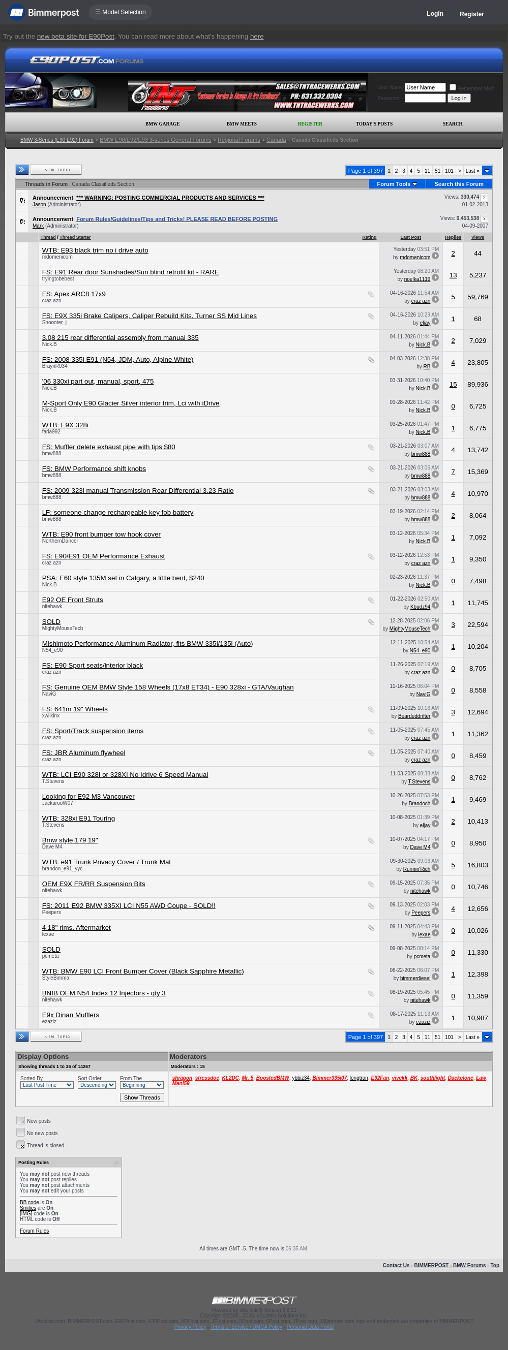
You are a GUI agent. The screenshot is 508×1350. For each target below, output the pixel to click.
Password (388, 98)
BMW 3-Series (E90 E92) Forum (57, 140)
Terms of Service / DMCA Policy (246, 1327)
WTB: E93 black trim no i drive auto (95, 250)
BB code (29, 1202)
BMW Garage (162, 124)
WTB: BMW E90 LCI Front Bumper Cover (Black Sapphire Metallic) (143, 971)
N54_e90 (52, 650)
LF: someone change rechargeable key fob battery (118, 512)
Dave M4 (52, 847)
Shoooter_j (54, 322)
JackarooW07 (57, 803)
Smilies (28, 1208)
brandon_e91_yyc (62, 868)
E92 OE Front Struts (72, 600)
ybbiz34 (300, 1078)
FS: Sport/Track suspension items (93, 731)
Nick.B (49, 344)
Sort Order (90, 1078)
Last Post (411, 237)
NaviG (49, 694)
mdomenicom (57, 257)
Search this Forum (459, 184)
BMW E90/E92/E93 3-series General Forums (155, 140)
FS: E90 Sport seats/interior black (92, 665)
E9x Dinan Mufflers (70, 1015)
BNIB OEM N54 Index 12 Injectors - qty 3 (104, 993)
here (257, 36)
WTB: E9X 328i (65, 425)
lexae (48, 934)
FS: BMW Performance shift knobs (94, 469)
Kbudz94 (420, 607)
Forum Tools (394, 184)
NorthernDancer (60, 541)
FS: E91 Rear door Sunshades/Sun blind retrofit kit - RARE (130, 272)
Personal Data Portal (310, 1327)
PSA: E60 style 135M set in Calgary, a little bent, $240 (123, 578)
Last (473, 171)
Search (453, 124)
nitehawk (52, 606)
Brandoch (420, 803)
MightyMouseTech (62, 628)
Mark (38, 226)
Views (477, 237)
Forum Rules (34, 1231)
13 (453, 275)
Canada (276, 140)
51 (437, 171)
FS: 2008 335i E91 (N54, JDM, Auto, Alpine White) (118, 359)
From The (131, 1078)
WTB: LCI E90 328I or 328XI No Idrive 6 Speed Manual (125, 774)
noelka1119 (417, 279)
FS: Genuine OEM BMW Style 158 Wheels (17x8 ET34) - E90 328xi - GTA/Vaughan (168, 687)
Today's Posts (374, 124)
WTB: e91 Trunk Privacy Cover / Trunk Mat (106, 862)
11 (427, 171)
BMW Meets (242, 124)
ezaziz (49, 1021)
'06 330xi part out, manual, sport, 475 (98, 381)
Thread (48, 237)
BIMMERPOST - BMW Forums (450, 1265)
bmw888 (52, 453)
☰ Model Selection (120, 12)
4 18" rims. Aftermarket (76, 927)
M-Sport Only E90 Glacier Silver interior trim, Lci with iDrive (131, 403)
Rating (370, 237)
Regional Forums (239, 140)
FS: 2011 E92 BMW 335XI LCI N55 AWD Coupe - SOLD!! (129, 905)
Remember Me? (472, 88)
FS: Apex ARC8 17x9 (74, 294)
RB (427, 366)
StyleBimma (55, 978)
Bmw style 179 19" (70, 840)
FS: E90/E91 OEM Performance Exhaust (103, 556)
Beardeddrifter (414, 716)
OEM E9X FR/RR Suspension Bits (93, 884)
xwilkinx (50, 715)
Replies (453, 237)
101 (449, 171)
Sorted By (31, 1078)
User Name (390, 87)
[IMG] (26, 1213)
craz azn (52, 300)
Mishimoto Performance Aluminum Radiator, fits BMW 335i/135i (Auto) (147, 643)
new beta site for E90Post (75, 36)
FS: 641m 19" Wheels (75, 709)
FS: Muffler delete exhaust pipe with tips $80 (108, 447)
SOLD (51, 621)
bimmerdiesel (415, 978)
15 (453, 384)
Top (494, 1265)
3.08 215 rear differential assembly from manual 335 (120, 337)
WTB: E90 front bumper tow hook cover (101, 534)
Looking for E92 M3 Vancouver (88, 796)
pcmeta (50, 956)
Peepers (51, 912)
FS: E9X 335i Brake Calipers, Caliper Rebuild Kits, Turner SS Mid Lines (149, 316)
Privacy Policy (190, 1327)
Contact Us (396, 1265)
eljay (425, 323)
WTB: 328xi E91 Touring (78, 818)
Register (472, 14)
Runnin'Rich (417, 869)
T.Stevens (53, 781)
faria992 (51, 431)
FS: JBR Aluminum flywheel (84, 753)
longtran (359, 1078)
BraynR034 (55, 366)
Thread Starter (75, 237)
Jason (39, 204)
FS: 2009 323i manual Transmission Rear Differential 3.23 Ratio (138, 490)
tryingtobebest (58, 278)
